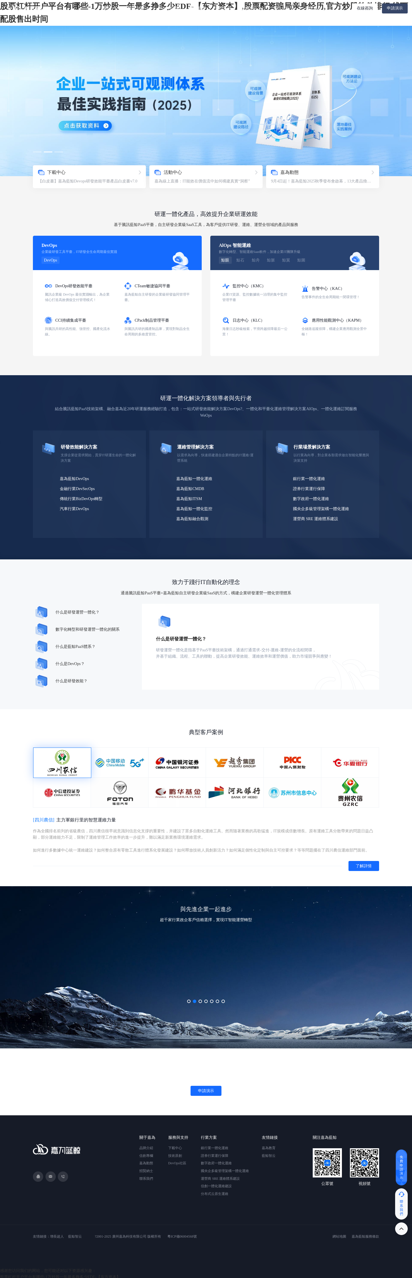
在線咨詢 (365, 8)
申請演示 (395, 8)
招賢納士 (146, 1169)
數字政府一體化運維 (313, 497)
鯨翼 (283, 260)
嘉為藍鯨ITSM (190, 497)
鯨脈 (268, 260)
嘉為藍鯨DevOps (75, 478)
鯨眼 (225, 260)
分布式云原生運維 (214, 1191)
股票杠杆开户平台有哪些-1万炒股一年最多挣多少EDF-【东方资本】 (60, 1275)
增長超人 (57, 1234)
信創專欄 (146, 1153)
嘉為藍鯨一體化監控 (196, 507)
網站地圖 (339, 1234)
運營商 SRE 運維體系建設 (317, 516)
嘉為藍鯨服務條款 (365, 1234)
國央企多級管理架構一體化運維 (323, 507)
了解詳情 (363, 864)
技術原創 (175, 1153)
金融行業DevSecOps (78, 487)
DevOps (50, 260)
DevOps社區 (177, 1161)
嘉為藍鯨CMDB (191, 487)
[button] (189, 999)
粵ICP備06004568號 (182, 1234)
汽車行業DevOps (75, 507)
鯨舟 (254, 260)
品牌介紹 (146, 1146)
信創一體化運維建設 (216, 1184)
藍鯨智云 (269, 1153)
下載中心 (175, 1146)
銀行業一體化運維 (311, 478)
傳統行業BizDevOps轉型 (82, 497)
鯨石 (239, 260)
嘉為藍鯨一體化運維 (196, 478)
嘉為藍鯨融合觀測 (194, 516)
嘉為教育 (269, 1146)
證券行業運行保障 (311, 487)
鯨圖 (297, 260)
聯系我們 (146, 1176)
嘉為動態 (146, 1161)
